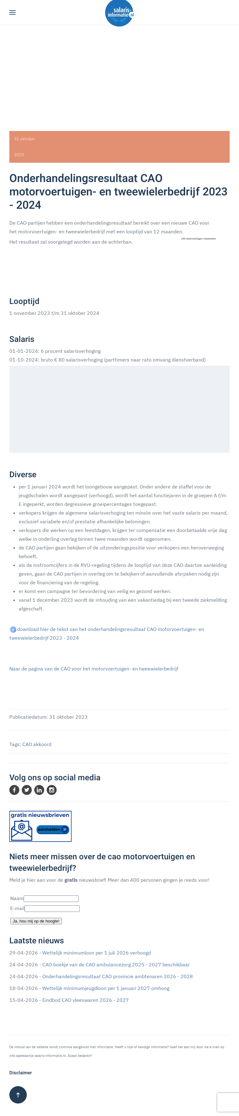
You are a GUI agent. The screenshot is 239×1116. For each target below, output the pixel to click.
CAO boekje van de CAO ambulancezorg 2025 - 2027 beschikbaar (116, 964)
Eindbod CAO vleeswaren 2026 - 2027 (85, 1000)
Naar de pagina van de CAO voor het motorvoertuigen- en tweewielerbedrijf (93, 668)
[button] (12, 12)
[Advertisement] (119, 71)
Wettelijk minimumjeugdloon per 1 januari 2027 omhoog (105, 988)
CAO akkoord (36, 744)
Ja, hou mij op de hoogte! (36, 921)
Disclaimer (20, 1072)
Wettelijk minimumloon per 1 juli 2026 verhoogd (96, 953)
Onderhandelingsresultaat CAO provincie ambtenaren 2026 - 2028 (117, 976)
